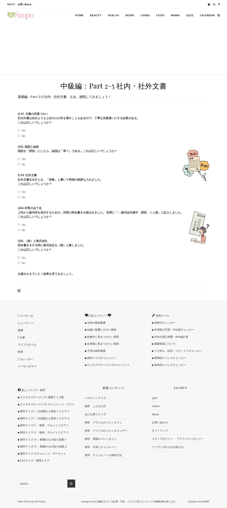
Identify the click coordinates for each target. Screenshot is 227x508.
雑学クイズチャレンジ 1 (101, 358)
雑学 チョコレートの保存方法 (103, 455)
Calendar (207, 15)
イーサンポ (26, 315)
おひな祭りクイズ (95, 414)
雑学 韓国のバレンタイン (101, 438)
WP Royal (40, 501)
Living (145, 15)
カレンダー (26, 359)
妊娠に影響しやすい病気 (101, 329)
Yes (24, 130)
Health (113, 15)
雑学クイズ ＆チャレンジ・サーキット (42, 453)
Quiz (189, 15)
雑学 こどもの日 (95, 406)
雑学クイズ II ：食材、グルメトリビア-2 (43, 432)
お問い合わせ (25, 4)
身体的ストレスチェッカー (169, 365)
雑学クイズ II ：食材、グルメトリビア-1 (43, 425)
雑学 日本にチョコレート (101, 447)
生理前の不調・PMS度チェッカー (173, 329)
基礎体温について (164, 343)
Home (79, 15)
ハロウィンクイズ (95, 398)
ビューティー (26, 323)
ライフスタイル (27, 344)
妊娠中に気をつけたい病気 (102, 336)
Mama (175, 15)
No (23, 136)
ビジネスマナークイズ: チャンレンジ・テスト (46, 404)
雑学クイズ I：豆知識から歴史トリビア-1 (44, 411)
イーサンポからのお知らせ (168, 447)
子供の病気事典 (96, 350)
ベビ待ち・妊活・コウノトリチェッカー (177, 350)
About (11, 4)
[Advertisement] (113, 48)
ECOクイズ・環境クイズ (34, 460)
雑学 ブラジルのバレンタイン (103, 422)
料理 (20, 352)
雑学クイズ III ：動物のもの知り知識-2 (43, 446)
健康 (20, 330)
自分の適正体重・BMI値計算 (170, 336)
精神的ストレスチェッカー (169, 358)
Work (130, 15)
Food (160, 15)
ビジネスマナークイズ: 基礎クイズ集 (41, 397)
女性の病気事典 (96, 322)
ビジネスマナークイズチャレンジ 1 (107, 365)
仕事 (22, 337)
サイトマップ (160, 430)
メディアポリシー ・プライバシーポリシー (177, 438)
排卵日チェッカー (164, 322)
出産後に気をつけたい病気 (102, 343)
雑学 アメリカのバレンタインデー (106, 430)
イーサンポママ (27, 366)
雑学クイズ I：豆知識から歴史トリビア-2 (44, 418)
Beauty (95, 15)
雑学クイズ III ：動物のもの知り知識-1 (43, 439)
